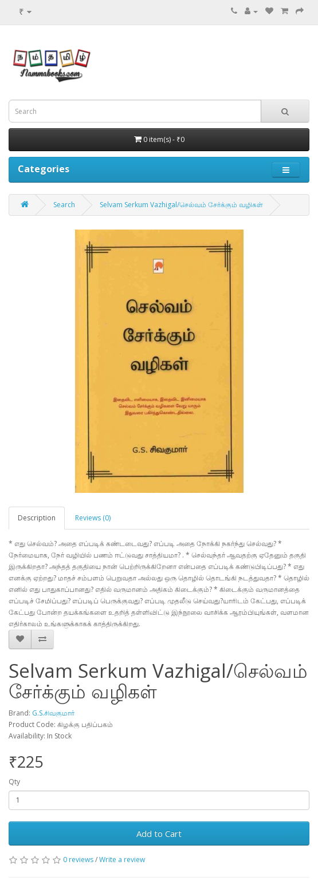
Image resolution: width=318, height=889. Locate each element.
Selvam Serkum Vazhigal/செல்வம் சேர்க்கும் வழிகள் (181, 205)
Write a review (122, 859)
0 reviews (78, 859)
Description (37, 518)
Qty (14, 782)
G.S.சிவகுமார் (53, 713)
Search (64, 205)
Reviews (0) (93, 518)
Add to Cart (159, 833)
